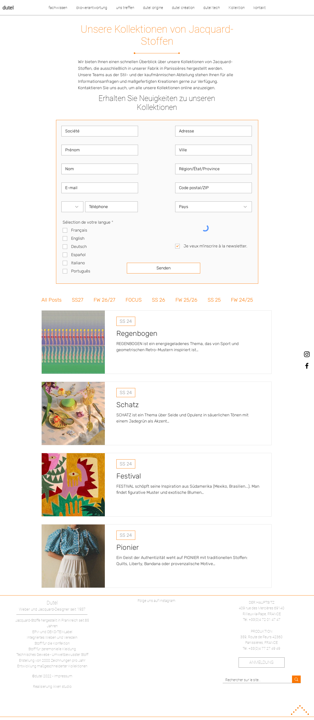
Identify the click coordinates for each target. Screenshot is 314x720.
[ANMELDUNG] (262, 662)
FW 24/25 (242, 300)
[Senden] (163, 268)
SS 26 (158, 300)
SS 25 (214, 300)
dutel (8, 7)
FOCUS (134, 300)
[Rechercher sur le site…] (253, 680)
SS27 (77, 300)
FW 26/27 (104, 300)
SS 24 (126, 321)
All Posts (51, 300)
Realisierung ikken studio (52, 686)
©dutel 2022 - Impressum (52, 676)
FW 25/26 (186, 300)
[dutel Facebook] (307, 366)
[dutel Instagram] (307, 354)
